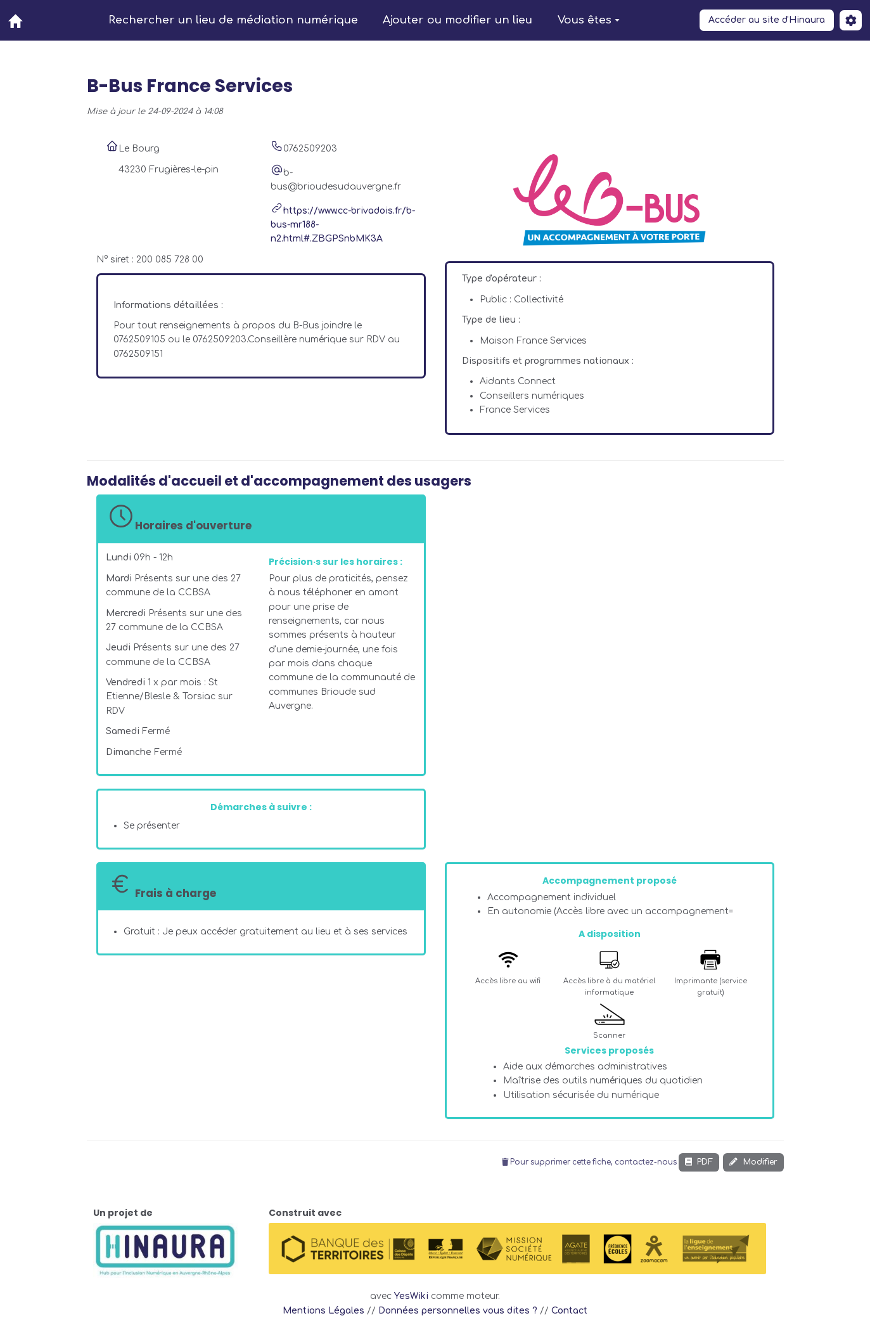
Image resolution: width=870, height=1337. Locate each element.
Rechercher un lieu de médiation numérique (233, 20)
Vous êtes (589, 20)
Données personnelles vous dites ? (457, 1310)
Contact (569, 1310)
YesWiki (411, 1296)
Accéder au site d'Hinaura (766, 20)
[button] (851, 20)
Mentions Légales (323, 1310)
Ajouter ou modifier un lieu (457, 20)
